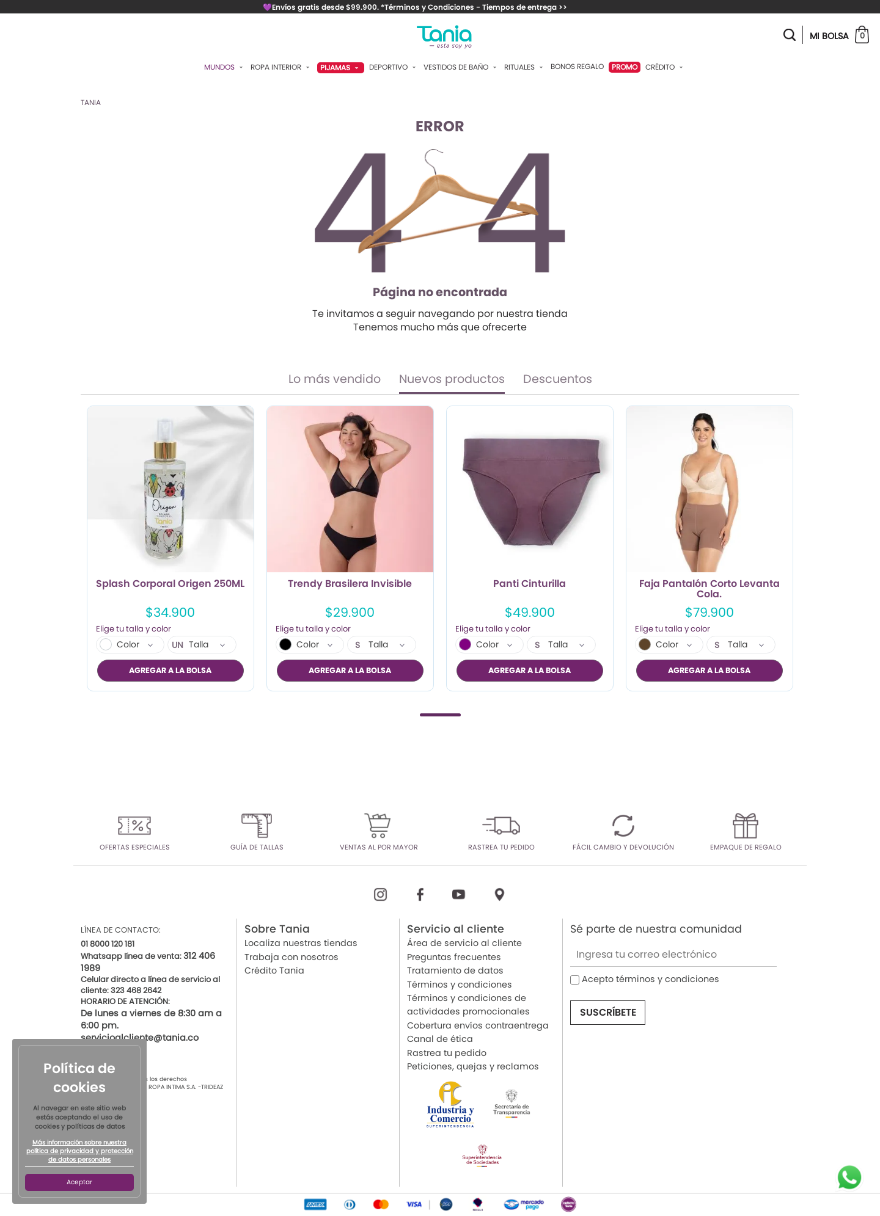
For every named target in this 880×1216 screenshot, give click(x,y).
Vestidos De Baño (461, 67)
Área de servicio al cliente (464, 943)
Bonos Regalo (577, 66)
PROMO (624, 67)
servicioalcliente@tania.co (140, 1038)
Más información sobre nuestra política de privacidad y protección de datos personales (79, 1151)
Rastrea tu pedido (446, 1053)
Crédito (665, 67)
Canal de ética (440, 1039)
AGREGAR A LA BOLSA (170, 670)
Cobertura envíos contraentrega (478, 1025)
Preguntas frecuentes (454, 957)
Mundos (225, 67)
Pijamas (340, 67)
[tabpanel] (170, 548)
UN (177, 645)
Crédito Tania (274, 970)
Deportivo (394, 67)
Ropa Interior (281, 67)
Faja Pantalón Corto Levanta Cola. (709, 589)
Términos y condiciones (459, 984)
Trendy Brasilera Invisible (350, 584)
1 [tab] (440, 714)
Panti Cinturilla (529, 584)
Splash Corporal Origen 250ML (170, 584)
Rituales (525, 67)
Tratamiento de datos (455, 970)
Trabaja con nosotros (291, 957)
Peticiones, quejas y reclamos (473, 1066)
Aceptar (79, 1182)
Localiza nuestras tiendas (301, 943)
